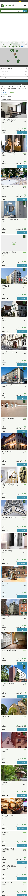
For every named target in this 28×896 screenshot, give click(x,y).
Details (5, 133)
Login (2, 1)
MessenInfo (8, 5)
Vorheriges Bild (1, 110)
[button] (13, 53)
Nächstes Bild (26, 110)
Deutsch (24, 1)
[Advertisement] (13, 27)
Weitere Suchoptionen (19, 84)
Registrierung (7, 1)
